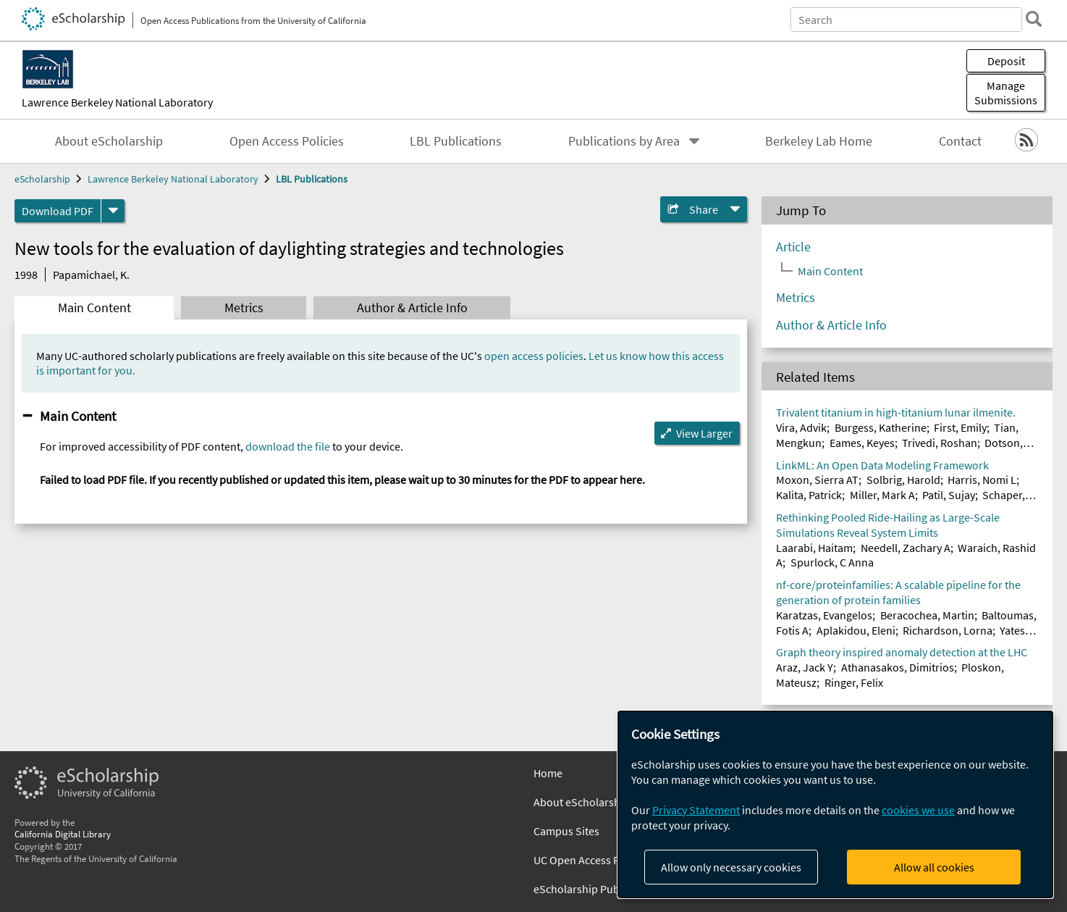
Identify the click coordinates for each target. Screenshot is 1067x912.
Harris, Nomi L (982, 479)
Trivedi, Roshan (939, 442)
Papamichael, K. (91, 274)
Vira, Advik (801, 427)
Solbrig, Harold (903, 479)
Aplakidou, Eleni (856, 630)
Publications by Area (624, 141)
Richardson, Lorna (947, 630)
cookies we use (918, 810)
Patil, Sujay (948, 495)
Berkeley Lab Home (818, 141)
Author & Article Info (412, 308)
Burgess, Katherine (881, 427)
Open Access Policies (286, 141)
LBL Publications (456, 141)
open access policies (533, 355)
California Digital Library (62, 834)
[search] (1033, 18)
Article (793, 247)
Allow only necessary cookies (731, 867)
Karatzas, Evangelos (824, 615)
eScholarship (42, 178)
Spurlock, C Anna (832, 562)
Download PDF (57, 211)
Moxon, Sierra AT (817, 479)
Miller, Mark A (882, 495)
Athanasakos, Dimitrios (897, 667)
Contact (960, 141)
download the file (287, 446)
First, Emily (960, 427)
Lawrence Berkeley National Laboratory (117, 102)
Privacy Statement (696, 810)
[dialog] (835, 804)
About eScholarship (109, 141)
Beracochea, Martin (927, 615)
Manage (1005, 92)
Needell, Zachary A (905, 547)
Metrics (243, 308)
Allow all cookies (934, 867)
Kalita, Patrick (809, 495)
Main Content (94, 308)
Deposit (1006, 61)
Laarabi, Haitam (814, 547)
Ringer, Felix (853, 682)
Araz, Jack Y (804, 667)
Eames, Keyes (862, 442)
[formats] (113, 210)
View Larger (704, 433)
